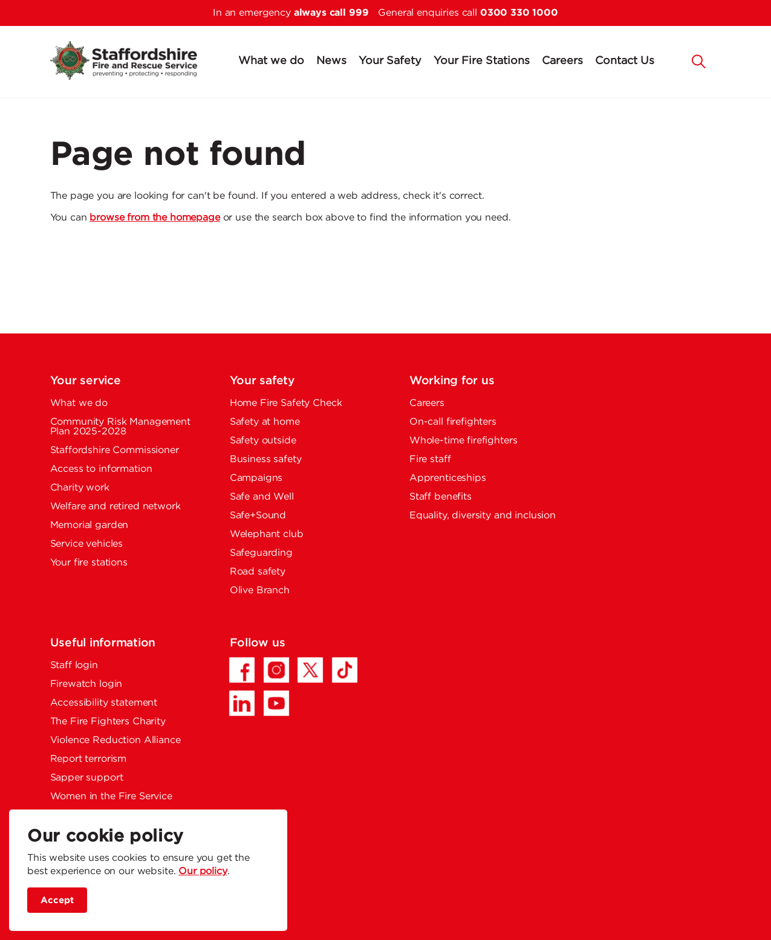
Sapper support (86, 777)
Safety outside (263, 440)
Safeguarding (261, 553)
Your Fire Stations (482, 61)
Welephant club (267, 534)
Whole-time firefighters (463, 440)
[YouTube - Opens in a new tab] (276, 703)
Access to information (101, 469)
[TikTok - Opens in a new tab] (345, 670)
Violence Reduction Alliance (115, 740)
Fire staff (430, 459)
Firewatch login (86, 684)
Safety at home (265, 422)
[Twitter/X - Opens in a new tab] (310, 670)
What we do (271, 61)
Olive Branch (260, 590)
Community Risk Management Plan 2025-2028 (120, 426)
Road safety (257, 571)
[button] (698, 60)
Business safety (266, 459)
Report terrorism (88, 759)
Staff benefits (440, 496)
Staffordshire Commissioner (114, 450)
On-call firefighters (452, 422)
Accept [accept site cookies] (57, 900)
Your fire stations (89, 562)
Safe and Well (262, 496)
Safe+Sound (258, 515)
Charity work (79, 487)
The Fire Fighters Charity (108, 721)
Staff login (74, 665)
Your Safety (390, 61)
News (331, 61)
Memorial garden (89, 525)
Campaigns (256, 478)
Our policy (202, 871)
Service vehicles (86, 544)
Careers (562, 61)
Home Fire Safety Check (286, 403)
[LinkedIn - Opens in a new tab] (242, 703)
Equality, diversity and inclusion (482, 515)
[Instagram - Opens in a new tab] (276, 670)
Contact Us (624, 61)
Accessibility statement (104, 702)
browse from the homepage (154, 217)
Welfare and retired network (115, 506)
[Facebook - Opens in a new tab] (242, 670)
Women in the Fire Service (111, 796)
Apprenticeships (447, 478)
